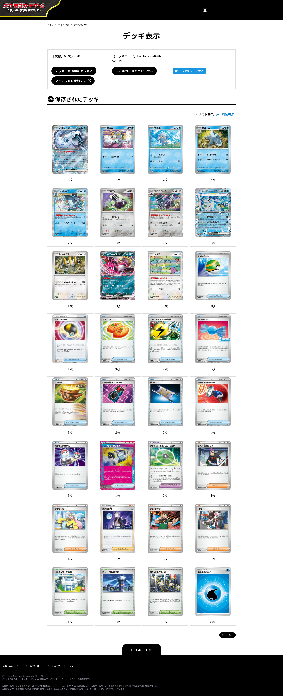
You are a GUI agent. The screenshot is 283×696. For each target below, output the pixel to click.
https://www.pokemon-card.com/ (33, 688)
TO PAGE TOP (142, 649)
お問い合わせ (10, 666)
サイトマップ (51, 666)
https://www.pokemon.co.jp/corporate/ (88, 688)
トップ (50, 24)
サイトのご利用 (30, 666)
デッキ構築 (63, 24)
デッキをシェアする (191, 71)
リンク (67, 666)
